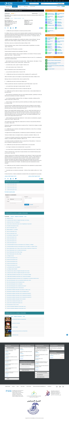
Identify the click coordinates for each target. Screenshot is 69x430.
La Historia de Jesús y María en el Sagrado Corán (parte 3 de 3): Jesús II (17, 272)
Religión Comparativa (18, 316)
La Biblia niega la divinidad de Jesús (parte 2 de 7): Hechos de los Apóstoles (18, 276)
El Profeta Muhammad (59, 25)
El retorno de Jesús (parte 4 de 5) (11, 263)
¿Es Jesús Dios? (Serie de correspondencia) (19, 319)
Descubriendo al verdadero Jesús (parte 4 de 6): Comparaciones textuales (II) (18, 295)
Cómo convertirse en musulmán (60, 17)
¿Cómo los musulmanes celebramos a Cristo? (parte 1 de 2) (15, 306)
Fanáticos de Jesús (9, 218)
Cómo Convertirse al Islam (60, 41)
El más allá (59, 19)
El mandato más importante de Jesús (11, 225)
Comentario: (26, 196)
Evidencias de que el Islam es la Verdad (51, 38)
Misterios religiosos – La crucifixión (11, 229)
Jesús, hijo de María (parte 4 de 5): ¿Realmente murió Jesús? (15, 285)
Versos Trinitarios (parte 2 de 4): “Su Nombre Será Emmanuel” (15, 250)
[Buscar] (56, 3)
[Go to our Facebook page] (57, 386)
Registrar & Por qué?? (34, 3)
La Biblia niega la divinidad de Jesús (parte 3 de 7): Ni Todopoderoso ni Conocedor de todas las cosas (22, 278)
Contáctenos (58, 6)
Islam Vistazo (26, 6)
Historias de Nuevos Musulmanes (50, 47)
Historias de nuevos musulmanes (50, 22)
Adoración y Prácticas (50, 44)
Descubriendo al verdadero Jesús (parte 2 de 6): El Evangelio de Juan (17, 291)
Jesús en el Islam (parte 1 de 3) (11, 227)
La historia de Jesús (15, 334)
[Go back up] (67, 335)
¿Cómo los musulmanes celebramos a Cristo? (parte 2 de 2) (15, 308)
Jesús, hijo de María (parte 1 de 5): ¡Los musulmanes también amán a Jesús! (18, 280)
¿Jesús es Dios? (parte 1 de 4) (10, 176)
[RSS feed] (63, 386)
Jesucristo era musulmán (16, 323)
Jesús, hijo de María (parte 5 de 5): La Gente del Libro (14, 287)
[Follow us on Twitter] (60, 386)
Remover (63, 355)
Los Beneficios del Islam (60, 38)
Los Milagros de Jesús (9, 255)
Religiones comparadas (13, 8)
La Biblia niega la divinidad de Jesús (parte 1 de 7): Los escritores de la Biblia (18, 274)
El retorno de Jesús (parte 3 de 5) (11, 261)
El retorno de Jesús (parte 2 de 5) (11, 259)
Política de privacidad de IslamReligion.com (39, 386)
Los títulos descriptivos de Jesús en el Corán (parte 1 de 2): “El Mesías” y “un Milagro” (19, 244)
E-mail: (8, 201)
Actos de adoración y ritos (51, 19)
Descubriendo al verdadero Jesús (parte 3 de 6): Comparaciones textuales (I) (18, 293)
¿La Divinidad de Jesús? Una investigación (12, 267)
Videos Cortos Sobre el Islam (60, 53)
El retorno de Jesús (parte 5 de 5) (11, 265)
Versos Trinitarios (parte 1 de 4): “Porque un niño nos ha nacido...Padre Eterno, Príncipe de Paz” (21, 248)
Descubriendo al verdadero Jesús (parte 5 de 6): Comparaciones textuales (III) (18, 297)
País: (8, 199)
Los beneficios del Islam (60, 14)
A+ (42, 13)
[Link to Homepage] (8, 3)
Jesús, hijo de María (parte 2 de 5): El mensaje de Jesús (14, 282)
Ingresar (27, 3)
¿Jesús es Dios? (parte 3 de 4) (34, 176)
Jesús (17, 8)
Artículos (14, 6)
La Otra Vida (59, 44)
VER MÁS (21, 358)
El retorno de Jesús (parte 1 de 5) (11, 257)
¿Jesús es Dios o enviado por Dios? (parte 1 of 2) (13, 300)
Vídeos (20, 6)
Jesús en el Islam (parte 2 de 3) (11, 231)
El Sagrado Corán (51, 25)
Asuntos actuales (51, 28)
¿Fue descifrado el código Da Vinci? (11, 235)
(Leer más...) (22, 349)
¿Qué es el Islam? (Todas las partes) (54, 60)
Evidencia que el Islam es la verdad (51, 14)
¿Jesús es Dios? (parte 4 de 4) (11, 189)
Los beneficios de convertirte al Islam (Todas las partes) (56, 66)
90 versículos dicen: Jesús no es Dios (12, 304)
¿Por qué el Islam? (51, 68)
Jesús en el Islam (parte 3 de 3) (11, 233)
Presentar (26, 204)
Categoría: (7, 18)
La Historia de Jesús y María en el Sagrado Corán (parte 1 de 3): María (17, 220)
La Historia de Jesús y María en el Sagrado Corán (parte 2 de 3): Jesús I (17, 270)
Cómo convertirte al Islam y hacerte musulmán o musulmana (54, 63)
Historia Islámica (60, 28)
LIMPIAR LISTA (62, 357)
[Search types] (60, 3)
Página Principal (8, 6)
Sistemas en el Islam (50, 31)
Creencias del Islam (50, 17)
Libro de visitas (32, 6)
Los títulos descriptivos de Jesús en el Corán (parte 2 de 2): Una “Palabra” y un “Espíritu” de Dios (21, 246)
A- (39, 13)
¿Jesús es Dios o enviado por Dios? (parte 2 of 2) (13, 302)
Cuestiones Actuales (50, 53)
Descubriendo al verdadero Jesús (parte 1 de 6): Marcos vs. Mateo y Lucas (17, 289)
